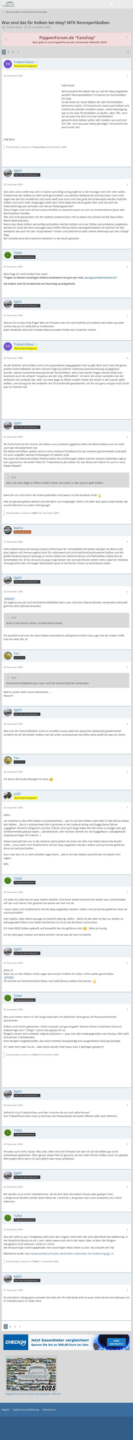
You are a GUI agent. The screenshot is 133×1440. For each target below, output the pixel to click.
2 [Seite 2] (8, 52)
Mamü (10, 598)
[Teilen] (128, 52)
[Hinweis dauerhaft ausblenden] (127, 36)
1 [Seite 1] (4, 52)
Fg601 (35, 512)
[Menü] (128, 4)
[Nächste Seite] (18, 52)
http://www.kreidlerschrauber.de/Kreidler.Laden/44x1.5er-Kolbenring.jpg (67, 1253)
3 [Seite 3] (13, 52)
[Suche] (111, 4)
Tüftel (10, 977)
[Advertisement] (31, 103)
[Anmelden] (119, 4)
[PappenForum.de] (8, 4)
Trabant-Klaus (14, 27)
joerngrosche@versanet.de (100, 277)
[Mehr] (127, 75)
